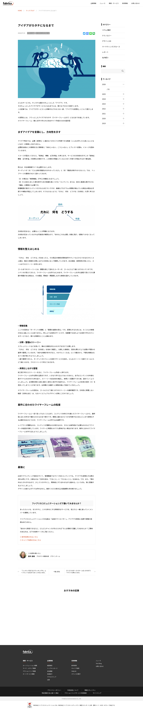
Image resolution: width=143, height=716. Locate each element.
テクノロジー (107, 35)
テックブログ (30, 11)
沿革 (48, 680)
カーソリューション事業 (30, 665)
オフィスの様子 (76, 674)
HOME (20, 11)
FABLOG (74, 671)
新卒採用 (74, 665)
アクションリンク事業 (29, 671)
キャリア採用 (75, 668)
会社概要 (49, 671)
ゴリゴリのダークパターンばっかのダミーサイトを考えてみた (78, 572)
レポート (105, 52)
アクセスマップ (51, 677)
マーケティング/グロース (42, 33)
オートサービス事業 (28, 674)
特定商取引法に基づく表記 (50, 693)
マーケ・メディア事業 (29, 668)
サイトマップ (97, 693)
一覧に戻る (56, 572)
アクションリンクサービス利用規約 (76, 693)
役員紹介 (49, 674)
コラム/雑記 (106, 30)
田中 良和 (31, 556)
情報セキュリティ (90, 690)
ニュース (102, 3)
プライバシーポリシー (54, 690)
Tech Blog (99, 663)
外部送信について (72, 690)
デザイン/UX (31, 33)
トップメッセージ (52, 668)
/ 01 (108, 89)
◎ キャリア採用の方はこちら (30, 540)
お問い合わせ (135, 3)
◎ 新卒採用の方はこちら (29, 537)
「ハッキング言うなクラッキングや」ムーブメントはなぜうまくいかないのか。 (33, 572)
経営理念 (49, 665)
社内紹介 (105, 57)
